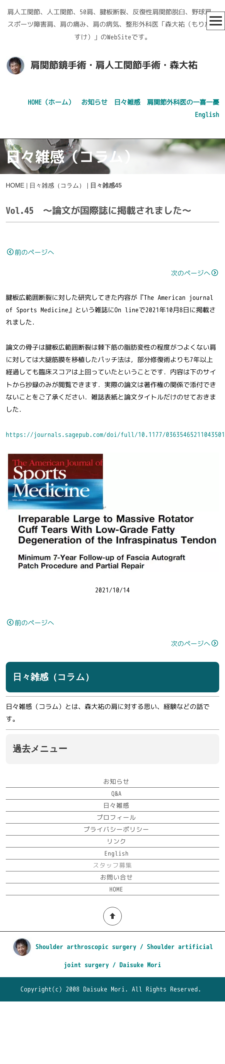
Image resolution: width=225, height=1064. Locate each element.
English (207, 114)
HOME (15, 185)
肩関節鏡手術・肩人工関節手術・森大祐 (114, 64)
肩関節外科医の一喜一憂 (183, 102)
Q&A (116, 856)
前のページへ (30, 252)
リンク (116, 904)
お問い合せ (116, 940)
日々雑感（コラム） (57, 185)
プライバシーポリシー (116, 892)
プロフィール (116, 880)
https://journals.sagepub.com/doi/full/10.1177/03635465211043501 (115, 434)
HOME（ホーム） (51, 102)
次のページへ (194, 273)
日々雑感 (127, 102)
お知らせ (94, 102)
